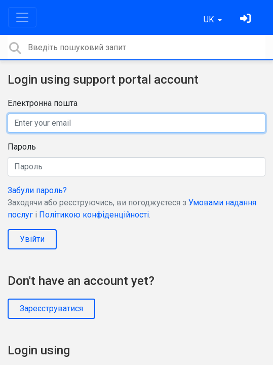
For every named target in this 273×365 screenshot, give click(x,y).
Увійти (32, 239)
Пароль (22, 147)
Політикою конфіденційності (94, 215)
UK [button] (210, 19)
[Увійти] (246, 19)
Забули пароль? (37, 190)
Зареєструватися (51, 308)
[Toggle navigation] (22, 17)
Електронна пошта (42, 103)
